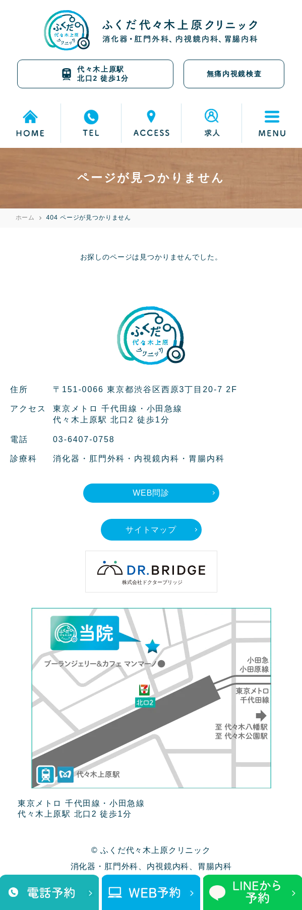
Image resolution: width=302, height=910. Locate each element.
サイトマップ (151, 529)
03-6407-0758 (84, 439)
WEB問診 (151, 493)
